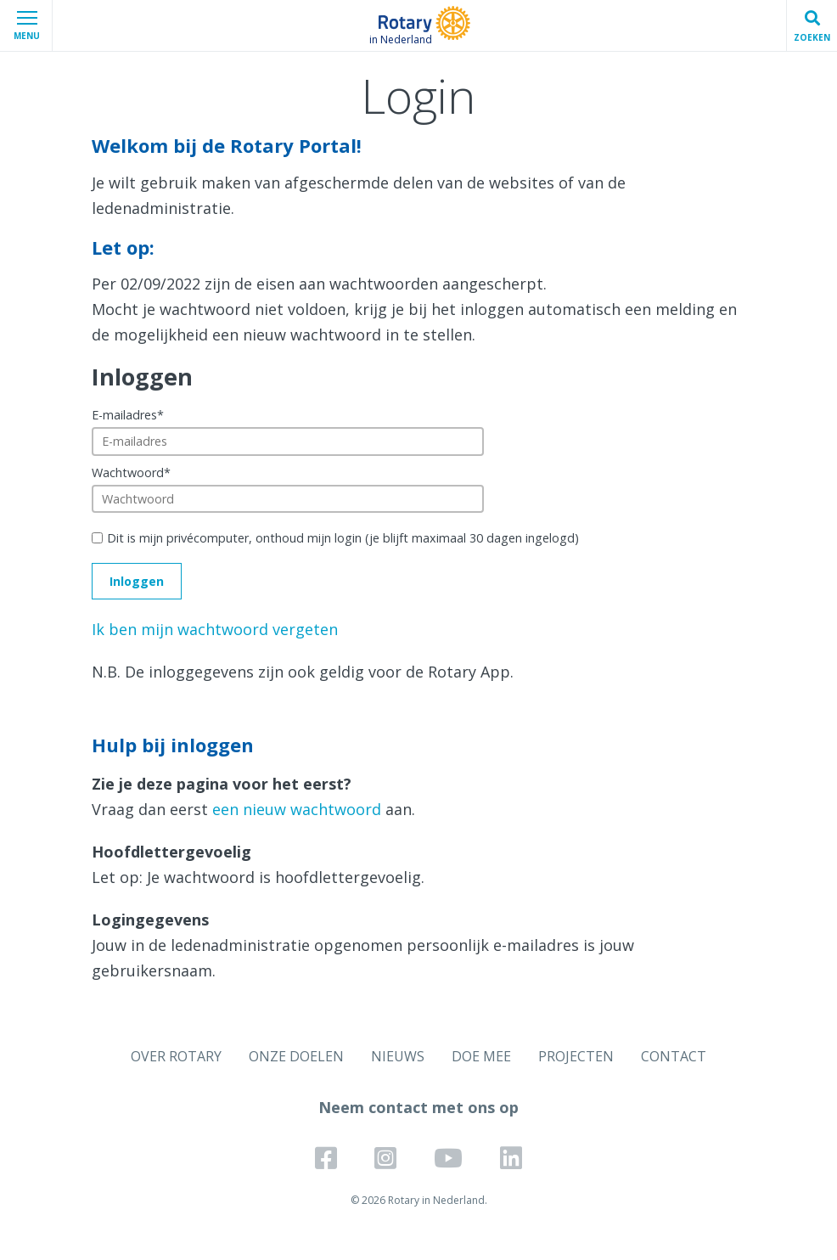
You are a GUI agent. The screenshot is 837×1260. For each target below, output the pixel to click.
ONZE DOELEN (296, 1056)
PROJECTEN (576, 1056)
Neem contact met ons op (418, 1107)
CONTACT (673, 1056)
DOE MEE (481, 1056)
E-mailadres (128, 415)
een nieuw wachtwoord (296, 809)
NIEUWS (397, 1056)
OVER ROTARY (176, 1056)
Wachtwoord (131, 472)
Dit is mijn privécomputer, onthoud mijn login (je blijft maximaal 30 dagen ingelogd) (343, 538)
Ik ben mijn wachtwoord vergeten (215, 629)
